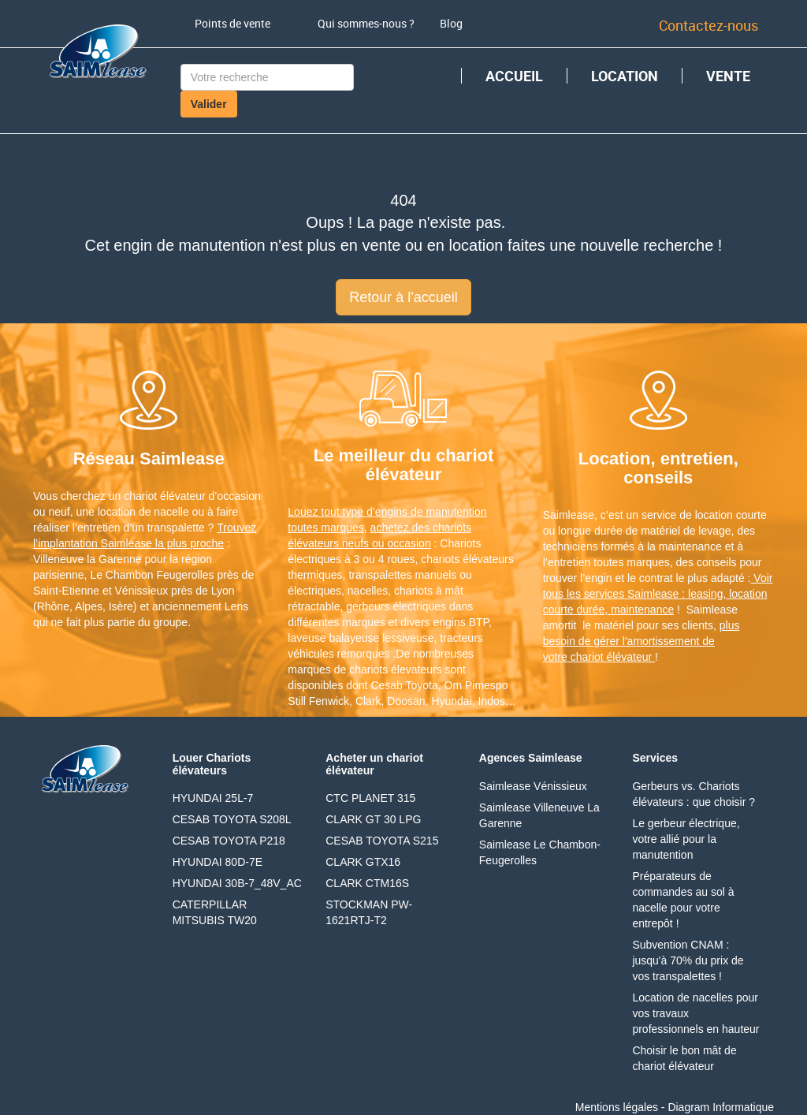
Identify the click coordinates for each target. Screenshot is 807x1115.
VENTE (728, 76)
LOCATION (624, 76)
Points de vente (232, 23)
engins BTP (461, 622)
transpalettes (379, 575)
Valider (209, 104)
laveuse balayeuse (333, 638)
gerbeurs (367, 606)
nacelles (368, 590)
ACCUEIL (514, 76)
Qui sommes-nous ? (366, 23)
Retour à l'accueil (403, 297)
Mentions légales (616, 1107)
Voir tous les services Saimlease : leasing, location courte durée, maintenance (658, 594)
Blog (451, 23)
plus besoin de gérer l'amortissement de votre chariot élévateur (641, 641)
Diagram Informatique (721, 1107)
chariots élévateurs (467, 559)
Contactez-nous (708, 25)
